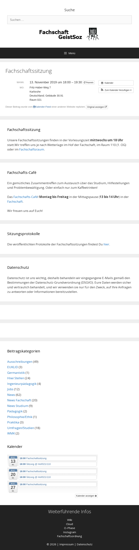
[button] (116, 90)
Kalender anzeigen (86, 496)
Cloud (69, 524)
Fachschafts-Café (25, 197)
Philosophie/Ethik (19, 417)
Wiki (69, 520)
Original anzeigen (97, 107)
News (11, 395)
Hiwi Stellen (15, 378)
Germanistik (16, 373)
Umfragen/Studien (20, 428)
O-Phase (69, 528)
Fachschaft (15, 201)
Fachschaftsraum (31, 149)
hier (106, 244)
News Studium (17, 406)
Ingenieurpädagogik (22, 384)
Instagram (69, 532)
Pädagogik (15, 411)
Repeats (89, 82)
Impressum (66, 544)
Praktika (13, 422)
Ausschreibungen (19, 361)
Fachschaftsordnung (69, 536)
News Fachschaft (19, 400)
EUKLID (12, 367)
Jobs (10, 389)
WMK (11, 433)
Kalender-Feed (42, 106)
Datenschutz (84, 544)
